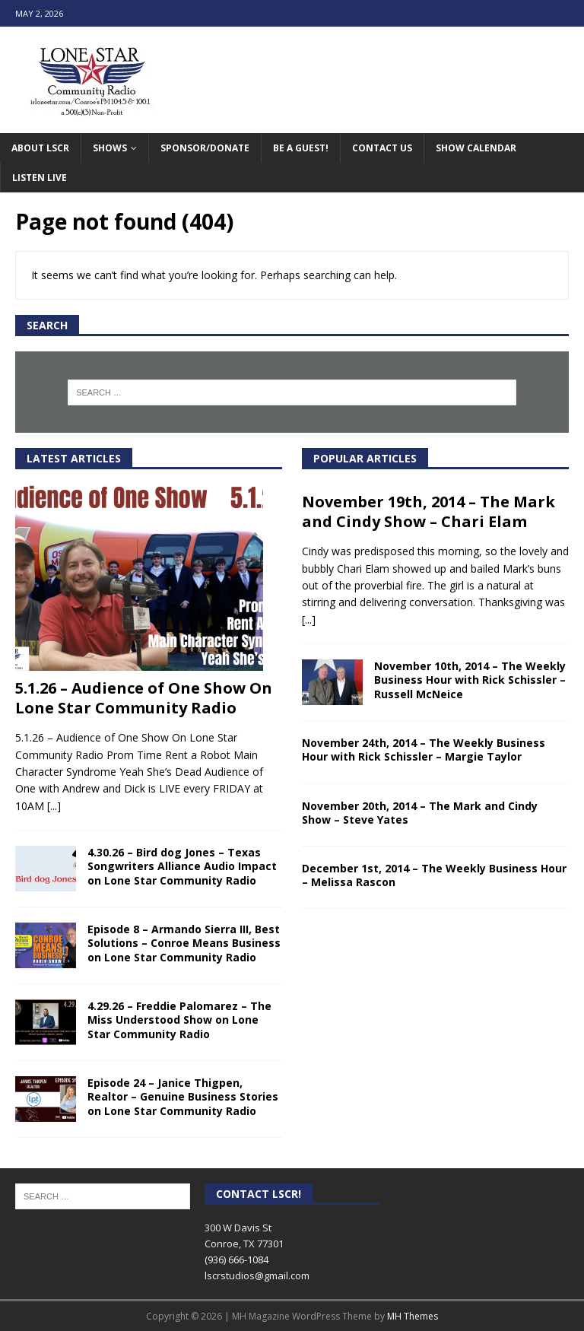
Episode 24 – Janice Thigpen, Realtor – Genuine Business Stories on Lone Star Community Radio (182, 1096)
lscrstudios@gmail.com (257, 1275)
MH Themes (412, 1316)
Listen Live (39, 177)
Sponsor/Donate (204, 147)
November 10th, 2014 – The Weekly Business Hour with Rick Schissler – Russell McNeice (470, 679)
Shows (110, 147)
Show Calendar (476, 147)
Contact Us (382, 147)
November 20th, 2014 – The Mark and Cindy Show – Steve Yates (420, 813)
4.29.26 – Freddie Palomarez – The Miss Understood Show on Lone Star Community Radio (179, 1019)
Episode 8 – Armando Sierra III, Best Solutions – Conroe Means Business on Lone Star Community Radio (184, 943)
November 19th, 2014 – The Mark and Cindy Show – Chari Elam (428, 511)
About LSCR (40, 147)
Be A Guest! (300, 147)
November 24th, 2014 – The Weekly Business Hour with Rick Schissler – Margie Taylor (423, 749)
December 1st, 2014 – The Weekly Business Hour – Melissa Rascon (434, 875)
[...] (54, 806)
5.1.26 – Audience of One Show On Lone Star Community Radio (143, 698)
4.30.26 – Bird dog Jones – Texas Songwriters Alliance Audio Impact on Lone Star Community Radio (182, 866)
